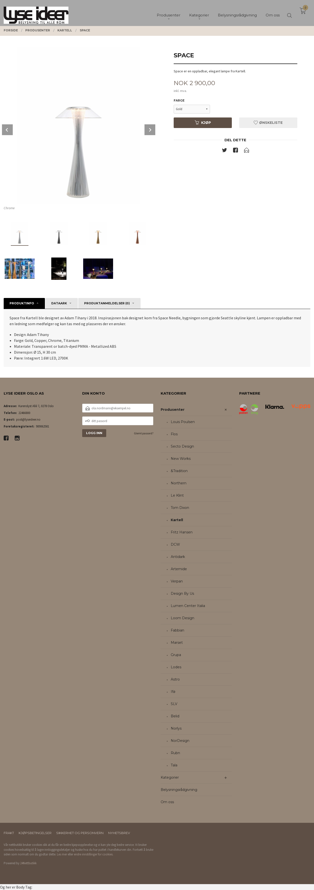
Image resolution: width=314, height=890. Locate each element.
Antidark (178, 557)
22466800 (24, 413)
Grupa (176, 655)
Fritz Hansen (182, 532)
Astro (175, 679)
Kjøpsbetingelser (35, 833)
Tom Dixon (180, 507)
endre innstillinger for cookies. (93, 854)
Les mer (62, 854)
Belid (175, 716)
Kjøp (203, 122)
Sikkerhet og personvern (80, 833)
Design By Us (182, 593)
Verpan (177, 581)
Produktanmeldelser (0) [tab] (107, 303)
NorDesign (180, 740)
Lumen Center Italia (188, 606)
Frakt (9, 833)
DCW (175, 544)
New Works (181, 458)
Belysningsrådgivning (179, 789)
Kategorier (170, 777)
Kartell (177, 520)
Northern (178, 483)
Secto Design (182, 446)
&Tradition (179, 471)
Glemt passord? (143, 433)
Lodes (176, 667)
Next (149, 129)
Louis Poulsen (183, 422)
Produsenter (172, 409)
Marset (177, 642)
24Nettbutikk (28, 863)
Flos (174, 434)
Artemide (179, 569)
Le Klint (177, 495)
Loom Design (182, 618)
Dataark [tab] (59, 303)
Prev (7, 129)
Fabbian (177, 630)
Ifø (173, 691)
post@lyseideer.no (28, 419)
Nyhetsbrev (119, 833)
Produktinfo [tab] (22, 303)
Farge (179, 100)
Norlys (176, 728)
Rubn (175, 753)
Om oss (167, 802)
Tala (174, 765)
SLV (174, 704)
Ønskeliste (268, 122)
